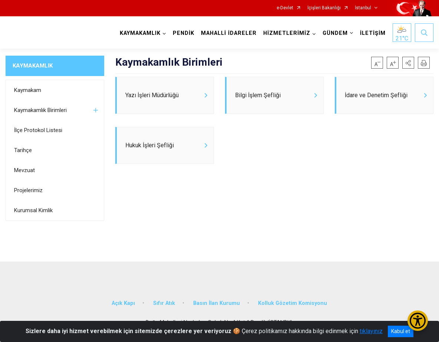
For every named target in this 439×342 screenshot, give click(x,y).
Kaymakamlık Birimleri (40, 110)
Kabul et (400, 331)
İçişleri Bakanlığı (324, 8)
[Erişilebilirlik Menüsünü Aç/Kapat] (417, 320)
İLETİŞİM (373, 33)
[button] (408, 63)
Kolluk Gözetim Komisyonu (292, 303)
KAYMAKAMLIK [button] (140, 33)
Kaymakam (27, 90)
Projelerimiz (28, 190)
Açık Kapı (123, 303)
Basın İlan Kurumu (216, 303)
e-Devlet (285, 8)
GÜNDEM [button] (335, 33)
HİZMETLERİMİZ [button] (286, 33)
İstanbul (363, 8)
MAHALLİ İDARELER (229, 33)
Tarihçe (23, 150)
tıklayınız (371, 331)
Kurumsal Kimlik (33, 210)
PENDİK (183, 33)
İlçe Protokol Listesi (38, 130)
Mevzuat (24, 170)
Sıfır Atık (164, 303)
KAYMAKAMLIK (33, 65)
